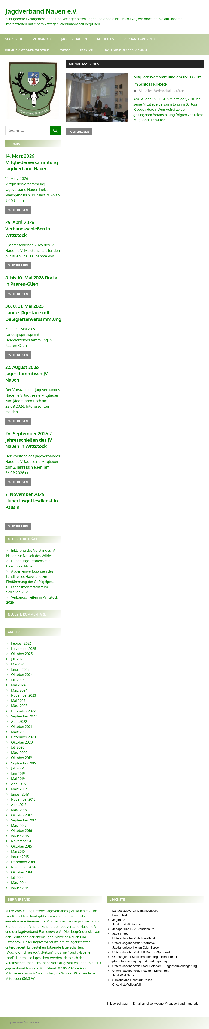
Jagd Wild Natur (123, 959)
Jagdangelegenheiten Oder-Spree (135, 931)
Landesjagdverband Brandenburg (135, 894)
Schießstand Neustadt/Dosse (132, 963)
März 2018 (19, 793)
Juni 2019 (18, 757)
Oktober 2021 (21, 710)
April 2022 (19, 705)
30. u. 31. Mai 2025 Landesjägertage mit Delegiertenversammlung (30, 307)
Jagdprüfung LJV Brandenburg (133, 912)
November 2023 (23, 679)
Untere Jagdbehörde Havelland (133, 922)
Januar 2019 (20, 777)
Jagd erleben (121, 917)
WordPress (32, 1023)
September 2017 (23, 804)
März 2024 (19, 673)
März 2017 (19, 809)
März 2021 (19, 715)
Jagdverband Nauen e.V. (46, 10)
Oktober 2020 (22, 725)
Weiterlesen (79, 139)
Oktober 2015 (21, 829)
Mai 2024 (18, 668)
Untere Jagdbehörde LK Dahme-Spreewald (142, 935)
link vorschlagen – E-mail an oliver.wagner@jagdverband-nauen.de (153, 987)
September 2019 (23, 746)
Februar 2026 (21, 627)
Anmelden (31, 1006)
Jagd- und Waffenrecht (127, 908)
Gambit (52, 1023)
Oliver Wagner (188, 1014)
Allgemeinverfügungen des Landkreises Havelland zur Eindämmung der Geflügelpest (30, 560)
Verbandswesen (138, 39)
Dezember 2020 (23, 720)
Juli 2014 (17, 861)
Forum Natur (121, 898)
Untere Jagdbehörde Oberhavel (134, 926)
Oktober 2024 (22, 658)
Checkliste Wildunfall (126, 968)
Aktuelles (105, 39)
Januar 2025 (20, 653)
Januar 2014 (20, 871)
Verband (40, 39)
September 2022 (24, 700)
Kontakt (87, 50)
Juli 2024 (17, 663)
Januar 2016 (20, 819)
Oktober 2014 (21, 856)
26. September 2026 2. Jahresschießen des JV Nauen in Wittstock (26, 425)
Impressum (14, 1006)
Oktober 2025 (22, 637)
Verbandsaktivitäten (169, 98)
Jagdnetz (118, 903)
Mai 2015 (18, 835)
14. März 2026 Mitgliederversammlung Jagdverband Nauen (29, 161)
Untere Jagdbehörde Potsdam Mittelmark (140, 954)
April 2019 (19, 767)
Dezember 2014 (23, 845)
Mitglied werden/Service (27, 50)
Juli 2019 (17, 752)
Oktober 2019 (21, 741)
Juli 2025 (17, 642)
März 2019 (19, 772)
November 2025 (23, 632)
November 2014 (23, 850)
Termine (15, 144)
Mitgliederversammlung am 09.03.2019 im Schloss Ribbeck (167, 83)
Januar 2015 (20, 840)
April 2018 (19, 788)
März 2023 (19, 689)
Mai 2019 (18, 762)
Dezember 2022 (23, 694)
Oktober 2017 (21, 798)
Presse (64, 50)
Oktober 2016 (21, 814)
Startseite (14, 39)
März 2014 (19, 866)
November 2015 (23, 824)
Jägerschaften (74, 39)
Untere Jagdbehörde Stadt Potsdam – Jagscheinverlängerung (154, 949)
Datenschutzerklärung (126, 50)
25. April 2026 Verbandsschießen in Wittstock (25, 226)
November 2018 (23, 783)
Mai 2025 (18, 648)
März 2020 (19, 736)
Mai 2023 (18, 684)
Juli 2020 (17, 731)
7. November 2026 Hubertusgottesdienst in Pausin (29, 485)
